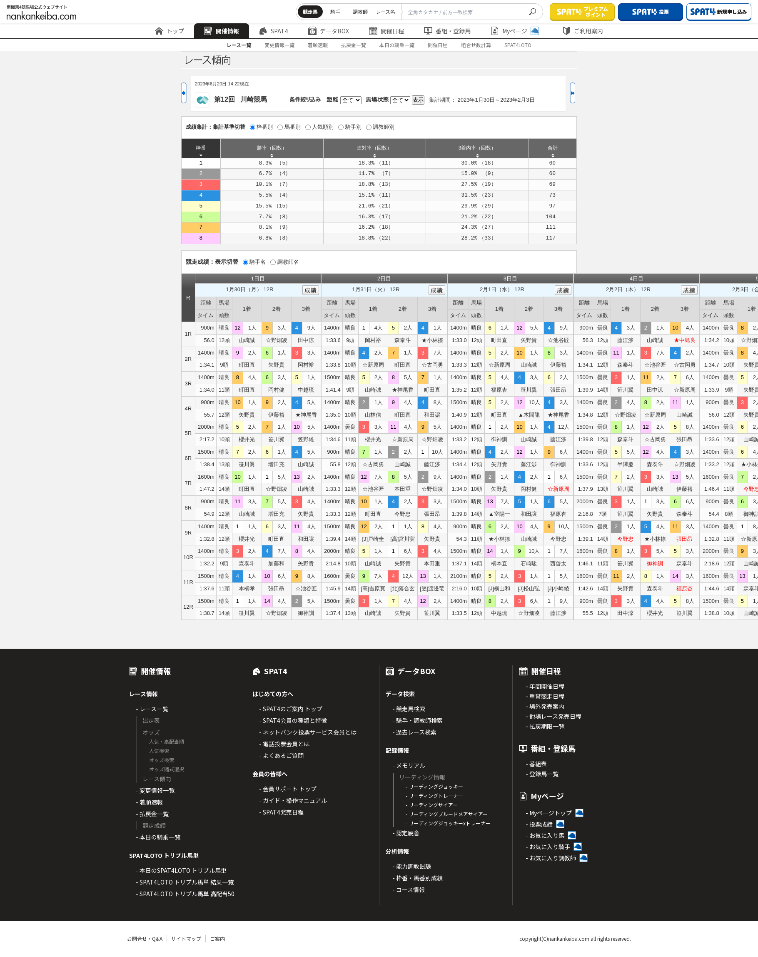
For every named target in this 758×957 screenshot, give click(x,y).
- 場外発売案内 (545, 706)
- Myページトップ (549, 813)
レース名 (385, 11)
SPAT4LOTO (517, 44)
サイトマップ (186, 938)
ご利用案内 (582, 31)
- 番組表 (536, 764)
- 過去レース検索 (414, 732)
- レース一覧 (152, 709)
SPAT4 (273, 31)
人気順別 (323, 127)
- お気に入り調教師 (551, 858)
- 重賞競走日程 (545, 696)
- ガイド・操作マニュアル (293, 800)
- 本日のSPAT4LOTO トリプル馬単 (181, 870)
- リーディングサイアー (432, 804)
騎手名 (257, 262)
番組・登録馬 (447, 31)
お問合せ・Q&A (144, 938)
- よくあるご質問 (281, 755)
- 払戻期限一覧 (545, 726)
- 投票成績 (539, 824)
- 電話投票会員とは (284, 744)
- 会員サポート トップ (288, 789)
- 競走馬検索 (408, 709)
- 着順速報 (149, 802)
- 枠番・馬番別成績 (417, 878)
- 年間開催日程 (545, 686)
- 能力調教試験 (411, 866)
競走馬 (310, 11)
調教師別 (383, 127)
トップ (169, 31)
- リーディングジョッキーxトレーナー (448, 823)
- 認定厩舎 (405, 833)
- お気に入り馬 (545, 835)
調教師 (360, 11)
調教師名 (288, 262)
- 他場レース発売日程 (553, 716)
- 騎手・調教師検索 (417, 720)
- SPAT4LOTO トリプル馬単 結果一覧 (185, 882)
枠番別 (265, 127)
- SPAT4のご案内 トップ (290, 709)
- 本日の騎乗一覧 (158, 837)
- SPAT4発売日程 (281, 812)
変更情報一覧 (279, 44)
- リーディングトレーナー (434, 795)
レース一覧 (239, 44)
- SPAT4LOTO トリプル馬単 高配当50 (185, 894)
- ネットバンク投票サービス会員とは (308, 732)
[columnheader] (201, 148)
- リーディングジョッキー (434, 786)
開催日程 (386, 31)
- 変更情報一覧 (155, 790)
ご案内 (217, 938)
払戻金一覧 (353, 44)
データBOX (328, 31)
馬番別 (292, 127)
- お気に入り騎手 (548, 846)
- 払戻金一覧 (152, 814)
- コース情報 (408, 889)
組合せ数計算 (476, 44)
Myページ (515, 31)
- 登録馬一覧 (542, 774)
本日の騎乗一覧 (396, 44)
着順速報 (318, 44)
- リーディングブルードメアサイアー (447, 813)
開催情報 (221, 31)
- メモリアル (408, 765)
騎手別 (353, 127)
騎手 (335, 11)
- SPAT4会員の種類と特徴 (293, 720)
